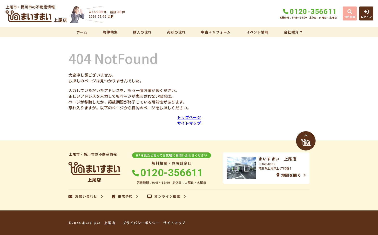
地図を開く (289, 175)
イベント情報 (257, 32)
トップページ (189, 117)
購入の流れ (142, 32)
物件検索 (110, 32)
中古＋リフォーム (216, 32)
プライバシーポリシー (141, 222)
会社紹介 (291, 32)
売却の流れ (176, 32)
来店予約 (122, 196)
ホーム (82, 32)
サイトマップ (189, 123)
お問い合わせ (82, 196)
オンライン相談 (163, 196)
